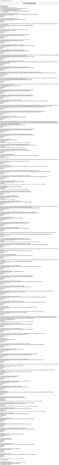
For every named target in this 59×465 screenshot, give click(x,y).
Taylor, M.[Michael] (34, 83)
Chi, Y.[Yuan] (2, 306)
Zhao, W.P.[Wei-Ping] (26, 275)
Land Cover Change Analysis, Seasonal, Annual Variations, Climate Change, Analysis (15, 8)
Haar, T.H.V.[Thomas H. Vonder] (24, 259)
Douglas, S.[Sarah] (19, 83)
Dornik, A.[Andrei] (13, 159)
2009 (4, 193)
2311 (4, 356)
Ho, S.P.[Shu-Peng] (7, 343)
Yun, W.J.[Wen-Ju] (23, 212)
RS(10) (1, 41)
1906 (4, 75)
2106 (4, 257)
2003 (4, 136)
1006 (4, 440)
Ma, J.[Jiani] (2, 212)
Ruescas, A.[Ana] (9, 375)
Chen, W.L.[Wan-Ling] (17, 212)
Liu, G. (13, 180)
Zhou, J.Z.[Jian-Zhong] (10, 190)
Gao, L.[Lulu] (28, 212)
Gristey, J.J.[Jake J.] (3, 259)
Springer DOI (2, 415)
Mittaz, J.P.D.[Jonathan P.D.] (12, 83)
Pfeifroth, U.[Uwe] (15, 89)
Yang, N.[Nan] (14, 275)
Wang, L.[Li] (8, 386)
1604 (4, 32)
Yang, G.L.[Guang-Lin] (45, 105)
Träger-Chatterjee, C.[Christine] (22, 89)
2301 (4, 325)
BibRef (1, 16)
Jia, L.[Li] (12, 323)
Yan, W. (4, 433)
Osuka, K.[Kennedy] (42, 206)
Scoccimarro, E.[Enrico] (23, 111)
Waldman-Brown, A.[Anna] (8, 317)
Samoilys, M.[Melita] (48, 206)
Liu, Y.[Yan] (54, 105)
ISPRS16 (1, 429)
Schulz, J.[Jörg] (16, 78)
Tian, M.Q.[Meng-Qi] (3, 190)
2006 (4, 173)
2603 (4, 268)
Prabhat (9, 402)
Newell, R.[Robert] (9, 227)
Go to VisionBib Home (3, 0)
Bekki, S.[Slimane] (21, 121)
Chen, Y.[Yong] (22, 343)
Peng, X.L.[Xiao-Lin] (3, 386)
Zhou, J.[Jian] (2, 438)
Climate (1, 6)
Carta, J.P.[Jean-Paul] (48, 121)
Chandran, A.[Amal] (3, 123)
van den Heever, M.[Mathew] (4, 265)
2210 (4, 298)
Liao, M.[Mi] (51, 105)
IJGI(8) (1, 91)
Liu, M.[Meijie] (35, 353)
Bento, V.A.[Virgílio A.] (11, 23)
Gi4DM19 (1, 424)
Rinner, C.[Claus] (10, 443)
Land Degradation (5, 11)
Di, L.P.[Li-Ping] (8, 116)
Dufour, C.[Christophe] (9, 122)
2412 (4, 388)
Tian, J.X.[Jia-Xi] (13, 301)
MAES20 (1, 414)
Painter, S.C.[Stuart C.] (28, 206)
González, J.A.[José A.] (26, 144)
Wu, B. (1, 180)
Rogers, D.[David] (53, 121)
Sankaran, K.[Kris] (33, 316)
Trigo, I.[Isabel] (38, 23)
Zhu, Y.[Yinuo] (23, 175)
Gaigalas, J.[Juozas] (3, 116)
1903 (4, 69)
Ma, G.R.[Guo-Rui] (18, 280)
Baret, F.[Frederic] (5, 55)
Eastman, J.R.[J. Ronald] (7, 139)
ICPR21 (1, 404)
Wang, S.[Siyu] (6, 175)
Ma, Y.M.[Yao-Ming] (3, 323)
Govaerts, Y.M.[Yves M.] (13, 66)
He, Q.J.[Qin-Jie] (12, 280)
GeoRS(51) (2, 15)
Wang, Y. (4, 180)
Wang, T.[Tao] (13, 243)
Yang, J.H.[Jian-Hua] (17, 175)
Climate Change (5, 6)
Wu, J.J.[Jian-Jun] (27, 175)
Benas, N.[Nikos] (28, 311)
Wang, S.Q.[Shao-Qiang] (16, 296)
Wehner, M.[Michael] (26, 402)
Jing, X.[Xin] (2, 343)
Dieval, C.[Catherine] (47, 83)
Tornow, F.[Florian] (31, 259)
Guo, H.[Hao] (11, 212)
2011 (4, 219)
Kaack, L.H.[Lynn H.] (15, 316)
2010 (4, 209)
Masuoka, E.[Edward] (11, 55)
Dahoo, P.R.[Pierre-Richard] (11, 123)
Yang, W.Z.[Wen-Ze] (3, 34)
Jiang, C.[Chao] (9, 348)
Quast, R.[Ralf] (2, 66)
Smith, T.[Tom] (16, 44)
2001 (4, 126)
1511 (4, 27)
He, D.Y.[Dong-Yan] (25, 333)
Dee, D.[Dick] (24, 83)
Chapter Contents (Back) (4, 5)
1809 (4, 42)
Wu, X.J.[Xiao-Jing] (3, 154)
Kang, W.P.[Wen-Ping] (19, 243)
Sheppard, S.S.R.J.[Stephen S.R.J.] (15, 448)
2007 (4, 183)
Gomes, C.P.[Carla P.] (53, 317)
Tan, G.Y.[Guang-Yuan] (9, 105)
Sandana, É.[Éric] (51, 122)
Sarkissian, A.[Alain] (27, 121)
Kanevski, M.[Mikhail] (3, 412)
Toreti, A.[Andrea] (42, 111)
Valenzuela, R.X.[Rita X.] (19, 144)
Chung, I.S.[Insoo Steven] (4, 443)
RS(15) (1, 330)
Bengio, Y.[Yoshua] (31, 318)
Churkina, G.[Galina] (9, 217)
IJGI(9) (1, 156)
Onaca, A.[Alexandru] (49, 159)
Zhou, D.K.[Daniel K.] (18, 149)
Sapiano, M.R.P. (6, 13)
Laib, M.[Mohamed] (10, 412)
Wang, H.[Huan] (32, 212)
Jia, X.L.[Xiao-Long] (8, 333)
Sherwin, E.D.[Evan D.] (31, 317)
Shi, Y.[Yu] (1, 232)
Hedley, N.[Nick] (7, 453)
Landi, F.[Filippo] (13, 254)
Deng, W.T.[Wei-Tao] (14, 333)
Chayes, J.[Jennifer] (25, 318)
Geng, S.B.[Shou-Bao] (3, 353)
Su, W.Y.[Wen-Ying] (9, 259)
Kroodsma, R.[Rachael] (9, 39)
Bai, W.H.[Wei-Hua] (3, 105)
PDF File (1, 440)
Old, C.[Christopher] (40, 83)
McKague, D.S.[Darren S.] (26, 39)
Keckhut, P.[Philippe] (15, 121)
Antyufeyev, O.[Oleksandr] (41, 248)
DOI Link (1, 27)
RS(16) (1, 377)
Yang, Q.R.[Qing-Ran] (3, 348)
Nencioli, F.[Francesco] (35, 206)
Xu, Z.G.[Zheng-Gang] (20, 275)
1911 (4, 97)
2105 (4, 405)
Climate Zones (5, 7)
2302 (4, 341)
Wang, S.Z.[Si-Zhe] (14, 49)
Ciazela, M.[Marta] (3, 270)
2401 (4, 373)
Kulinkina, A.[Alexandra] (15, 428)
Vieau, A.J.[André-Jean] (28, 122)
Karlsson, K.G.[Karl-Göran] (11, 358)
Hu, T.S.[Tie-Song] (12, 170)
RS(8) (1, 31)
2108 (4, 278)
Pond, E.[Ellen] (8, 448)
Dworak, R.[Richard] (19, 29)
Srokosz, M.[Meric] (14, 206)
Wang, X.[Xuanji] (7, 29)
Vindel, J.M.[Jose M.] (12, 144)
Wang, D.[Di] (6, 391)
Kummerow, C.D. (15, 13)
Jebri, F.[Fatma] (8, 206)
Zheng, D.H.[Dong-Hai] (9, 154)
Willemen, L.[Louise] (25, 238)
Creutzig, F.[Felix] (19, 318)
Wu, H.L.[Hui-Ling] (27, 190)
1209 (4, 435)
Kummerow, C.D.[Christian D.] (17, 39)
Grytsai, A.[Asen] (34, 248)
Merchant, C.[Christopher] (9, 84)
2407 (4, 383)
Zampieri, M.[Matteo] (3, 111)
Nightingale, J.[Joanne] (3, 83)
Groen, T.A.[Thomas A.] (10, 238)
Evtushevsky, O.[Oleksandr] (24, 232)
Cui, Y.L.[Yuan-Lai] (25, 170)
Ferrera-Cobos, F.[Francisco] (4, 144)
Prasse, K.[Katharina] (3, 396)
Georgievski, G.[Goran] (25, 159)
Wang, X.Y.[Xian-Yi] (39, 105)
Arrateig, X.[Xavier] (34, 122)
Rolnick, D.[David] (3, 316)
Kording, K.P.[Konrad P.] (46, 317)
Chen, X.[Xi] (21, 301)
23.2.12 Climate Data (29, 3)
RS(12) (1, 125)
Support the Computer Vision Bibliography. (14, 463)
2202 (4, 293)
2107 (4, 263)
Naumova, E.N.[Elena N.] (22, 428)
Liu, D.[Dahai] (6, 306)
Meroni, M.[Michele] (16, 111)
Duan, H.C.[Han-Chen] (3, 243)
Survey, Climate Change (3, 321)
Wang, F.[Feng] (2, 49)
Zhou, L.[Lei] (2, 175)
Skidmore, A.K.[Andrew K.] (18, 238)
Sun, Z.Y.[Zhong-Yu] (25, 353)
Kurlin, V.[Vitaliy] (31, 402)
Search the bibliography (3, 463)
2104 (4, 252)
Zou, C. (7, 180)
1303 (4, 21)
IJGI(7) (1, 51)
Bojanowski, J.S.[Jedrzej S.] (50, 23)
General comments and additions (5, 462)
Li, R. (8, 180)
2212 (4, 320)
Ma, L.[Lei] (9, 165)
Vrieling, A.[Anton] (29, 111)
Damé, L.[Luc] (10, 121)
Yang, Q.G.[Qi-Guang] (11, 149)
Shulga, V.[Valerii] (6, 232)
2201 (4, 288)
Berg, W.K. (1, 13)
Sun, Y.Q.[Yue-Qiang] (16, 105)
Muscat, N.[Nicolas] (41, 122)
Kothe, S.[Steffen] (2, 89)
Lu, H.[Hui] (20, 34)
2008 (4, 188)
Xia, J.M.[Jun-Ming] (23, 105)
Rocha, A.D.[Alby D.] (3, 238)
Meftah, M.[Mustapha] (3, 121)
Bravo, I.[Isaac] (9, 396)
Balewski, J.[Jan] (13, 402)
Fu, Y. (15, 180)
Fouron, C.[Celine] (52, 83)
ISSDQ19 (1, 419)
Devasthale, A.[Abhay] (3, 358)
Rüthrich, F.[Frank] (20, 66)
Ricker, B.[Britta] (2, 453)
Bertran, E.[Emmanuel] (40, 121)
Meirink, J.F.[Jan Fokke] (22, 311)
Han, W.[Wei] (51, 232)
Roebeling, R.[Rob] (26, 66)
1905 (4, 87)
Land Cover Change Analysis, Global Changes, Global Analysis (12, 9)
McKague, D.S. (11, 18)
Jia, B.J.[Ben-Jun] (16, 190)
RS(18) (1, 267)
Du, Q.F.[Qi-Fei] (33, 105)
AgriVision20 (2, 187)
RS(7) (1, 26)
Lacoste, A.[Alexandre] (27, 316)
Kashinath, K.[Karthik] (19, 402)
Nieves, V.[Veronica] (3, 375)
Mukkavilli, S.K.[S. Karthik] (38, 317)
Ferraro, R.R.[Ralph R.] (3, 44)
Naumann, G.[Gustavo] (36, 111)
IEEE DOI (1, 21)
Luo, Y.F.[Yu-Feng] (36, 170)
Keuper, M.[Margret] (21, 396)
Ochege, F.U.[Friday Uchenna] (11, 222)
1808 (4, 52)
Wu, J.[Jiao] (2, 280)
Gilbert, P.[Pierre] (15, 122)
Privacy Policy (9, 0)
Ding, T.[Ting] (14, 348)
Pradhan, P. (5, 185)
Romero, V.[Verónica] (3, 407)
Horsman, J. (10, 13)
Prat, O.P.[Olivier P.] (21, 44)
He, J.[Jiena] (2, 139)
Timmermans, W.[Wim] (22, 78)
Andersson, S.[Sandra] (18, 358)
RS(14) (1, 287)
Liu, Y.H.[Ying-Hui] (13, 29)
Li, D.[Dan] (2, 170)
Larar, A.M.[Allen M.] (24, 149)
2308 (4, 346)
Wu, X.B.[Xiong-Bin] (13, 386)
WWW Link (2, 400)
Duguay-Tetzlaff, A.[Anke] (4, 23)
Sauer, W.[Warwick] (54, 206)
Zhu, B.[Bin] (2, 301)
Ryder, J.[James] (28, 83)
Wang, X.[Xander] (3, 338)
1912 (4, 118)
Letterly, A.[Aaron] (25, 29)
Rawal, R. (1, 185)
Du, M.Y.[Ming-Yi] (11, 175)
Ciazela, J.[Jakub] (8, 270)
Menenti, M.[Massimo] (17, 323)
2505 (5, 400)
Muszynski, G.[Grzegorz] (4, 402)
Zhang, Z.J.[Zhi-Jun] (7, 280)
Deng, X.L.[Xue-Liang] (43, 333)
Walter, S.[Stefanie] (14, 396)
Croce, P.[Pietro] (2, 254)
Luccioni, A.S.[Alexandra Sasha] (16, 317)
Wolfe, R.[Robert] (17, 55)
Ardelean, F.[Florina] (19, 159)
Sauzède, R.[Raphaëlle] (15, 375)
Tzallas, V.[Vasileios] (3, 311)
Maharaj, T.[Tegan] (24, 317)
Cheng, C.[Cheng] (28, 105)
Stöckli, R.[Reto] (25, 23)
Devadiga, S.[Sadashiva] (24, 55)
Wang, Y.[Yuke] (17, 232)
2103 (4, 246)
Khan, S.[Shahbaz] (31, 170)
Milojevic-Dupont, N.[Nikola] (49, 316)
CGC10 (1, 445)
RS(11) (1, 68)
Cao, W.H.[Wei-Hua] (36, 333)
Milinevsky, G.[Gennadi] (32, 232)
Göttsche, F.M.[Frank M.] (19, 23)
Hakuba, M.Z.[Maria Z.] (46, 259)
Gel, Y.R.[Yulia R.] (8, 428)
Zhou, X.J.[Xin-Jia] (27, 343)
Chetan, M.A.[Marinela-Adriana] (5, 159)
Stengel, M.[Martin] (16, 311)
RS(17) (1, 392)
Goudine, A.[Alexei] (3, 227)
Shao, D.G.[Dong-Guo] (19, 170)
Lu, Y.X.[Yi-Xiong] (19, 333)
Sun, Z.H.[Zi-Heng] (14, 116)
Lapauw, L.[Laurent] (21, 122)
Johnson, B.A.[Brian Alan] (4, 165)
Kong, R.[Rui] (18, 301)
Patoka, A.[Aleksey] (46, 232)
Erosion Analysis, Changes (4, 459)
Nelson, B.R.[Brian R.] (10, 44)
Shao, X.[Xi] (11, 343)
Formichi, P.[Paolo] (8, 254)
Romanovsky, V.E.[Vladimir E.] (40, 159)
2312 (4, 361)
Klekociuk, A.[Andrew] (39, 232)
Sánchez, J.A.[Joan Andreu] (11, 407)
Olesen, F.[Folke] (43, 23)
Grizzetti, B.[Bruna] (10, 111)
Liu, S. (11, 180)
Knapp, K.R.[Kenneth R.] (25, 34)
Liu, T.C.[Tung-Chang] (17, 343)
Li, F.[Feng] (31, 275)
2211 (4, 308)
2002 (4, 131)
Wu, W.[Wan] (2, 149)
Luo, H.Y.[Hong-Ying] (7, 170)
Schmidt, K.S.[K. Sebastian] (39, 259)
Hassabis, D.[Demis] (8, 318)
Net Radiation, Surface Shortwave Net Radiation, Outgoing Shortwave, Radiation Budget (16, 10)
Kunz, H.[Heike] (5, 24)
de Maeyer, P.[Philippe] (19, 222)
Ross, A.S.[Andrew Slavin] (40, 316)
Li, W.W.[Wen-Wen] (8, 49)
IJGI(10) (1, 277)
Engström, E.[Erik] (25, 358)
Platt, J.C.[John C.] (14, 318)
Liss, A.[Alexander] (3, 428)
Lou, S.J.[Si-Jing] (21, 190)
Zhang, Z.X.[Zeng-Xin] (7, 301)
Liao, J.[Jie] (24, 243)
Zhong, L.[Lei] (9, 323)
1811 (4, 47)
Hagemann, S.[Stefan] (33, 159)
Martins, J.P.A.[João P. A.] (31, 23)
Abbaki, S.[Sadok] (3, 122)
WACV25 (1, 398)
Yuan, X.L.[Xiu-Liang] (3, 222)
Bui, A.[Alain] (17, 123)
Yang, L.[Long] (20, 353)
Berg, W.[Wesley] (2, 39)
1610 (4, 430)
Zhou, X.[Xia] (9, 353)
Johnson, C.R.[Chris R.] (20, 49)
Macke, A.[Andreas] (40, 311)
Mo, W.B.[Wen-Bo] (3, 275)
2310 (4, 351)
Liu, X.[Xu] (6, 149)
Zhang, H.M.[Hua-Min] (14, 353)
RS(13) (1, 245)
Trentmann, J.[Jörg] (30, 89)
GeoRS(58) (2, 182)
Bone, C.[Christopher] (15, 227)
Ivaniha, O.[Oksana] (12, 232)
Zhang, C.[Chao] (6, 212)
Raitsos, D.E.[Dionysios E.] (21, 206)
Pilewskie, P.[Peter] (53, 259)
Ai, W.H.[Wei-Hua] (19, 386)
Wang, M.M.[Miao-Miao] (4, 296)
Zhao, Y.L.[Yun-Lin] (9, 275)
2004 (4, 146)
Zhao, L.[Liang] (31, 333)
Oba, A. (1, 433)
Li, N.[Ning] (2, 391)
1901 (4, 64)
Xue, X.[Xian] (9, 243)
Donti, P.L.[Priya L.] (9, 316)
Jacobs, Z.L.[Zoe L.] (3, 206)
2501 (4, 393)
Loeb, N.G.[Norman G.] (15, 259)
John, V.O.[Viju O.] (9, 34)
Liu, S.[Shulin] (28, 243)
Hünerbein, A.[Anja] (9, 311)
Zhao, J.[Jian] (10, 296)
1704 (4, 58)
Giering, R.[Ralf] (7, 66)
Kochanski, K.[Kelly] (21, 316)
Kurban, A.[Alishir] (26, 222)
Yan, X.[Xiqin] (31, 353)
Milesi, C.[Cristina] (3, 217)
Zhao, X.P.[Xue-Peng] (15, 34)
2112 (4, 283)
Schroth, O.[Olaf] (2, 448)
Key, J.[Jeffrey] (2, 29)
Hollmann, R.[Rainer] (9, 89)
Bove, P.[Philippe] (46, 122)
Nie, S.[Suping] (2, 333)
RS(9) (1, 57)
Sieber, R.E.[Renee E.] (8, 438)
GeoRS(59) (2, 240)
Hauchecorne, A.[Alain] (33, 121)
